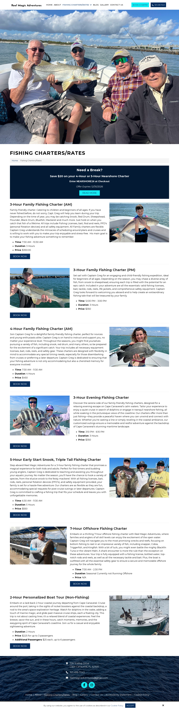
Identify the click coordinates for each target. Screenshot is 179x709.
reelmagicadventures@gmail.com (89, 678)
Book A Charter (140, 5)
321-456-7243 (158, 5)
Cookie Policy (117, 706)
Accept (130, 705)
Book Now (20, 256)
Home (15, 160)
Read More (89, 193)
